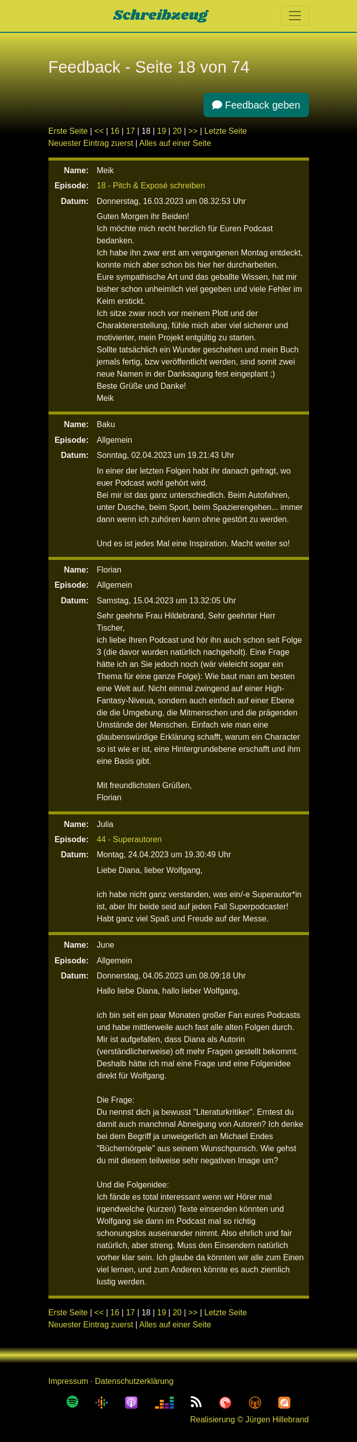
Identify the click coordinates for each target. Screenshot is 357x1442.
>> (193, 131)
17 (130, 131)
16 (115, 131)
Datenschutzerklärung (134, 1381)
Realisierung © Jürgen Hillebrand (249, 1419)
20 (177, 131)
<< (99, 131)
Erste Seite (68, 131)
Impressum (68, 1381)
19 (161, 131)
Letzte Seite (226, 131)
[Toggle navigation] (295, 16)
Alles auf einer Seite (175, 143)
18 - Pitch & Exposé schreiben (151, 185)
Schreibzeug (160, 15)
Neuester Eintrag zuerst (90, 143)
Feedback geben (256, 105)
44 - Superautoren (129, 839)
